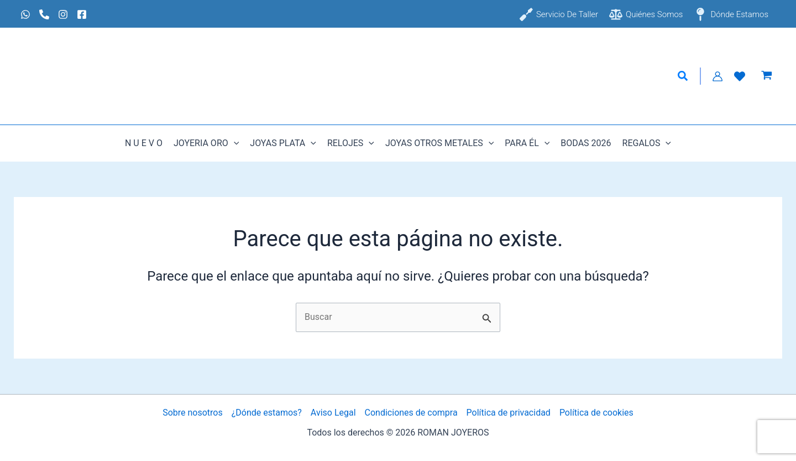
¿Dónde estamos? (267, 412)
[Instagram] (63, 14)
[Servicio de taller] (559, 14)
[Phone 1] (44, 14)
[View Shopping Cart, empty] (766, 76)
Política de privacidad (509, 412)
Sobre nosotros (193, 412)
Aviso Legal (333, 412)
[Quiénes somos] (646, 14)
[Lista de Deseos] (739, 76)
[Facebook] (82, 14)
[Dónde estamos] (731, 14)
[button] (683, 76)
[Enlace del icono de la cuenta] (717, 76)
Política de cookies (596, 412)
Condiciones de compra (411, 412)
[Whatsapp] (25, 14)
